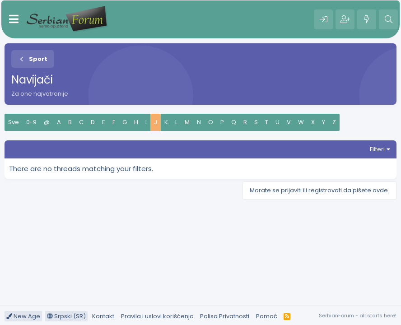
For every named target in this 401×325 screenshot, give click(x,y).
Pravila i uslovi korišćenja (157, 316)
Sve (13, 122)
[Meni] (13, 19)
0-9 (31, 122)
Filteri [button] (377, 149)
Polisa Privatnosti (224, 316)
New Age (23, 316)
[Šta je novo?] (366, 19)
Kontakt (103, 316)
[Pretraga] (388, 19)
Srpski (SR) (66, 316)
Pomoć (266, 316)
